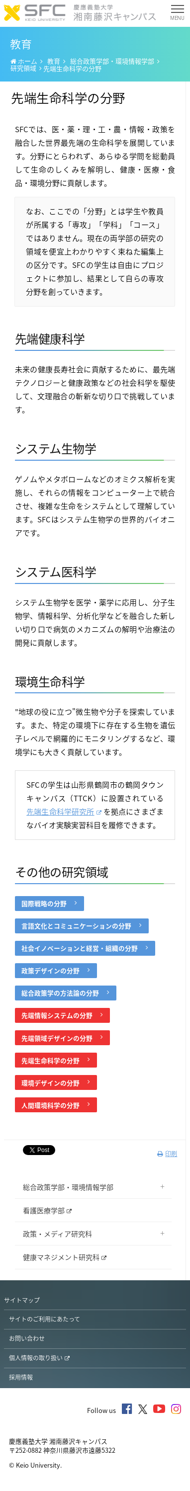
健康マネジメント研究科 (64, 1257)
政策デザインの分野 (55, 970)
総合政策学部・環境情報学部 (112, 61)
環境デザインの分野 (55, 1082)
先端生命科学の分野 (55, 1060)
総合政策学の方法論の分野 (65, 992)
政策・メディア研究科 (57, 1234)
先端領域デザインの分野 (61, 1038)
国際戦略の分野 (49, 903)
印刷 (167, 1153)
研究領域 (23, 68)
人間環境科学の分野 (55, 1105)
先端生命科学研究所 (63, 811)
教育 (53, 61)
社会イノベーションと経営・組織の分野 (84, 948)
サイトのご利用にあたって (44, 1319)
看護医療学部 (47, 1210)
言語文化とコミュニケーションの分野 (81, 925)
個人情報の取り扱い (39, 1357)
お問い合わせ (27, 1338)
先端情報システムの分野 (61, 1015)
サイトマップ (22, 1300)
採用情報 (21, 1377)
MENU (177, 14)
